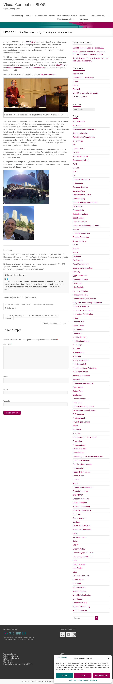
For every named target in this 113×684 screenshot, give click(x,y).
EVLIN (75, 252)
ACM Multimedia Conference (84, 129)
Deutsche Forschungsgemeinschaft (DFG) (17, 664)
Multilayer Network (80, 372)
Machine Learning (80, 337)
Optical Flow (78, 391)
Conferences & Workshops (44, 305)
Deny (83, 676)
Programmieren (79, 445)
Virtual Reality (78, 580)
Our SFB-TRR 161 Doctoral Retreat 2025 (88, 48)
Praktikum (77, 433)
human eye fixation (80, 291)
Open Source (78, 387)
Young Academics (80, 97)
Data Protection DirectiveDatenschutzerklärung (67, 17)
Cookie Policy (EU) (98, 16)
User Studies (78, 568)
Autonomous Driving (81, 160)
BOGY (75, 172)
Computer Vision (79, 191)
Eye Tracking (18, 297)
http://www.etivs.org (48, 74)
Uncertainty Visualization (82, 557)
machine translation (81, 341)
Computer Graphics (80, 187)
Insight (75, 81)
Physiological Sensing (81, 422)
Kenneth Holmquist (14, 68)
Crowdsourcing (79, 199)
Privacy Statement (83, 680)
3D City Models (79, 122)
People (75, 85)
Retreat (76, 480)
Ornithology (77, 395)
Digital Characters (80, 222)
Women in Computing (81, 607)
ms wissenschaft (79, 364)
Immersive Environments (82, 310)
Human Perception (80, 295)
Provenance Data (79, 449)
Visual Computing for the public (85, 93)
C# (74, 176)
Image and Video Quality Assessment (87, 303)
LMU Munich (7, 660)
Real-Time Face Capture (82, 464)
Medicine (76, 349)
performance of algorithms (83, 406)
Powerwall (77, 430)
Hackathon (77, 283)
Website (6, 401)
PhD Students (78, 414)
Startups (76, 522)
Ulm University (8, 662)
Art (74, 145)
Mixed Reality (78, 353)
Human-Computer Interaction (84, 299)
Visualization (31, 297)
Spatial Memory (79, 518)
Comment (7, 344)
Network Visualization (81, 376)
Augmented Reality (80, 156)
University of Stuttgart (10, 656)
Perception (77, 403)
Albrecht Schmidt (15, 275)
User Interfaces (79, 564)
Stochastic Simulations (82, 530)
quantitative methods (81, 460)
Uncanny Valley (79, 549)
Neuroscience (78, 380)
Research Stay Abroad (81, 472)
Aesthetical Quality (80, 133)
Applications (78, 74)
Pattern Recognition (81, 399)
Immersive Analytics (81, 306)
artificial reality (78, 149)
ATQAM (76, 152)
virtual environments (81, 576)
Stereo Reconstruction (81, 526)
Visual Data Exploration (82, 595)
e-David (76, 229)
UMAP (75, 545)
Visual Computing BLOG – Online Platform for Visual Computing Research (30, 317)
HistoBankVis (78, 287)
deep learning (78, 218)
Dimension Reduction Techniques (86, 226)
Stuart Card (60, 65)
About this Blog (17, 16)
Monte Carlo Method (81, 360)
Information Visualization (83, 314)
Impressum (93, 680)
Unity (75, 560)
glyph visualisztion (80, 276)
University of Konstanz (11, 658)
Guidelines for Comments (45, 16)
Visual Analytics (79, 587)
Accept (64, 676)
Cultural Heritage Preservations (85, 202)
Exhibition (77, 256)
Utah (75, 572)
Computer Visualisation (82, 195)
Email (5, 389)
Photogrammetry (79, 418)
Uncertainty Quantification (83, 553)
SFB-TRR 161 (31, 42)
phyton (75, 426)
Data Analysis (78, 210)
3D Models (77, 125)
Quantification (78, 453)
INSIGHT (28, 16)
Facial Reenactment (81, 264)
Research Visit (78, 476)
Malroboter (77, 345)
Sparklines (77, 514)
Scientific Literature (80, 491)
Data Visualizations (80, 214)
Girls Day (76, 272)
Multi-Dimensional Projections (84, 368)
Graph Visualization (80, 279)
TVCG (75, 541)
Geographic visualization (82, 268)
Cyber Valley (78, 206)
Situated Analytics (80, 503)
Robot (75, 483)
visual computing (79, 591)
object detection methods (83, 383)
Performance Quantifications (84, 410)
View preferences (101, 676)
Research (76, 89)
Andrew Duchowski (36, 68)
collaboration (78, 183)
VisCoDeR (77, 583)
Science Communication (82, 487)
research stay (78, 468)
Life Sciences (78, 329)
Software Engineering (81, 507)
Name (5, 376)
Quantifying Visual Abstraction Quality (88, 456)
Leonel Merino (78, 326)
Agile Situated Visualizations (84, 137)
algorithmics (78, 141)
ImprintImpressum (84, 17)
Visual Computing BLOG (24, 4)
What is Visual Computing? (54, 323)
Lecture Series (78, 322)
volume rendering (80, 603)
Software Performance (82, 510)
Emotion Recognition (81, 237)
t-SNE (75, 533)
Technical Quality (79, 537)
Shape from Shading (81, 499)
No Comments (12, 308)
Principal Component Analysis (84, 437)
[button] (108, 658)
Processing (77, 441)
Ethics (75, 245)
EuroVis (76, 249)
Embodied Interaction (81, 233)
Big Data (76, 168)
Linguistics (77, 333)
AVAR (75, 164)
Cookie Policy (73, 680)
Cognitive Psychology (81, 179)
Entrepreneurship (79, 241)
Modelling (77, 356)
